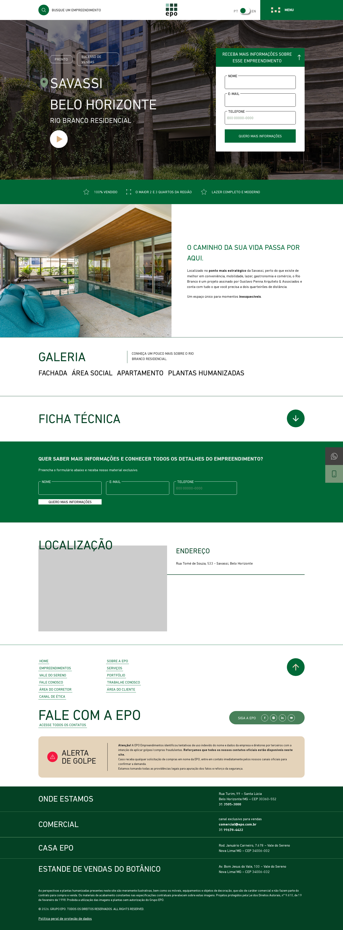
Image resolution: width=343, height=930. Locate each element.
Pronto (61, 59)
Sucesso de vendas (91, 59)
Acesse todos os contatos (62, 725)
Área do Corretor (55, 689)
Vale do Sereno (52, 675)
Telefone (236, 111)
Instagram (273, 717)
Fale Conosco (51, 682)
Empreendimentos (55, 668)
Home (43, 661)
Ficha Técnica (79, 419)
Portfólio (116, 675)
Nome (232, 76)
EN (254, 11)
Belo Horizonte (103, 104)
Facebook (264, 717)
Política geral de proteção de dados (65, 918)
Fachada (52, 373)
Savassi (76, 83)
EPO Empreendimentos (171, 10)
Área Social (92, 373)
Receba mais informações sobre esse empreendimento (257, 57)
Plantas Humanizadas (206, 373)
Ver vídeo (59, 139)
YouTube (291, 717)
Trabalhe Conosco (123, 682)
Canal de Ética (52, 696)
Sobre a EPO (117, 661)
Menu (289, 10)
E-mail (233, 94)
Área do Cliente (121, 689)
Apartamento (140, 373)
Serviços (114, 668)
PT (236, 11)
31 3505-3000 (230, 804)
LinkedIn (282, 717)
